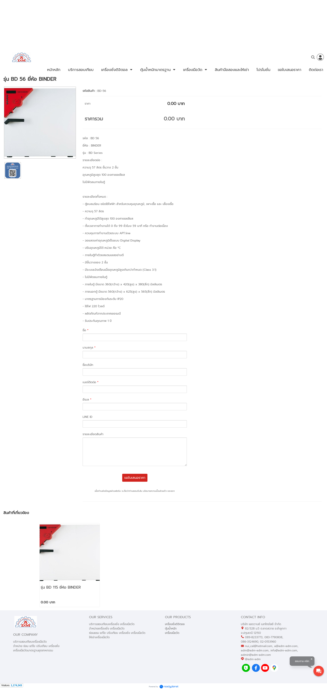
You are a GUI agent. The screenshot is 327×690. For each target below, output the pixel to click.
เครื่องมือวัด (172, 633)
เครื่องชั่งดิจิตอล (175, 624)
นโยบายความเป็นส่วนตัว (155, 491)
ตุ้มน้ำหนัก (171, 628)
